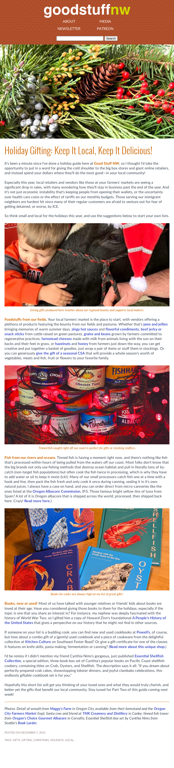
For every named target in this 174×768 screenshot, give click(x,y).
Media (105, 21)
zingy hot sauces (85, 329)
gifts (16, 740)
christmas (41, 740)
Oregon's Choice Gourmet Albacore (39, 718)
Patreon (105, 29)
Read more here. (37, 501)
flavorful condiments (122, 329)
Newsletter (69, 29)
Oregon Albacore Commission (56, 491)
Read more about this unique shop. (137, 647)
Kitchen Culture (38, 642)
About (69, 21)
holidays (57, 740)
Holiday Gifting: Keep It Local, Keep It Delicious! (78, 150)
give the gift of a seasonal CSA (60, 353)
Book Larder (27, 723)
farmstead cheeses (56, 339)
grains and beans (97, 334)
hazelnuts (62, 344)
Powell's (143, 632)
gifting (27, 740)
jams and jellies (155, 324)
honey (83, 344)
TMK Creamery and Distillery (105, 713)
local (69, 740)
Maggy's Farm (60, 709)
